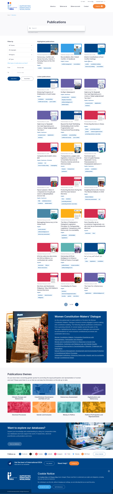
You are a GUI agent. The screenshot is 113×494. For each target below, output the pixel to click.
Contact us (74, 463)
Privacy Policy (54, 477)
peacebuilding (49, 99)
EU (45, 163)
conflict (40, 68)
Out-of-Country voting (43, 165)
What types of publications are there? (18, 63)
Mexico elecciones (42, 267)
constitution (41, 99)
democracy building (90, 66)
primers (87, 169)
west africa (75, 296)
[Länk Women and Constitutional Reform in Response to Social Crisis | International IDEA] (75, 342)
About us (52, 6)
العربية (85, 258)
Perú (63, 198)
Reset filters (27, 78)
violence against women (96, 131)
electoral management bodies (69, 293)
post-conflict (53, 101)
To (8, 72)
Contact (86, 6)
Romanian (49, 160)
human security (47, 68)
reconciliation (77, 64)
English (38, 65)
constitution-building (95, 64)
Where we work (75, 6)
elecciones (87, 233)
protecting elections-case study (92, 134)
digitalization (98, 103)
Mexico (47, 265)
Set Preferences (59, 487)
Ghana (86, 129)
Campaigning (54, 165)
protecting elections (95, 129)
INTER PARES (72, 235)
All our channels (99, 454)
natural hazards (48, 295)
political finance (65, 265)
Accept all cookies (44, 487)
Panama (63, 169)
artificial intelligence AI (67, 102)
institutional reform (46, 201)
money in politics (75, 265)
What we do (63, 6)
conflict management (66, 64)
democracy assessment (91, 199)
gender (87, 131)
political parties (88, 171)
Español (63, 166)
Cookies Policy (44, 477)
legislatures (64, 237)
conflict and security (42, 101)
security (64, 296)
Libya (86, 261)
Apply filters (14, 78)
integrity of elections (66, 99)
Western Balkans (89, 197)
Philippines (40, 297)
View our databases (15, 444)
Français (67, 61)
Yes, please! (49, 463)
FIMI (39, 201)
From (9, 67)
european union (65, 97)
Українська (67, 94)
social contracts (42, 229)
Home (9, 15)
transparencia (71, 169)
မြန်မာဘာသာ (90, 61)
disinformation (65, 104)
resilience (40, 203)
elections (73, 97)
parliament (64, 171)
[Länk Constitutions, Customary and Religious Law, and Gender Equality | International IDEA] (76, 344)
